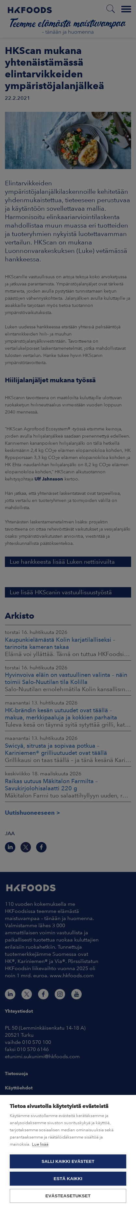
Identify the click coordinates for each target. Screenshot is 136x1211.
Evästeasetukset (68, 1195)
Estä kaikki (68, 1178)
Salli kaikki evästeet (68, 1161)
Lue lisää (40, 1144)
